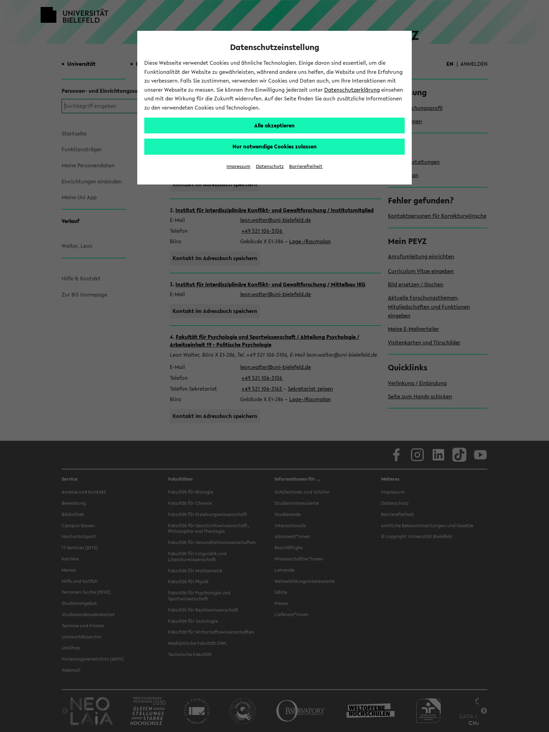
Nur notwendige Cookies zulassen (274, 146)
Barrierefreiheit (305, 166)
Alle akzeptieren (274, 125)
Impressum (238, 166)
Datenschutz (270, 166)
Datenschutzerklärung (352, 89)
